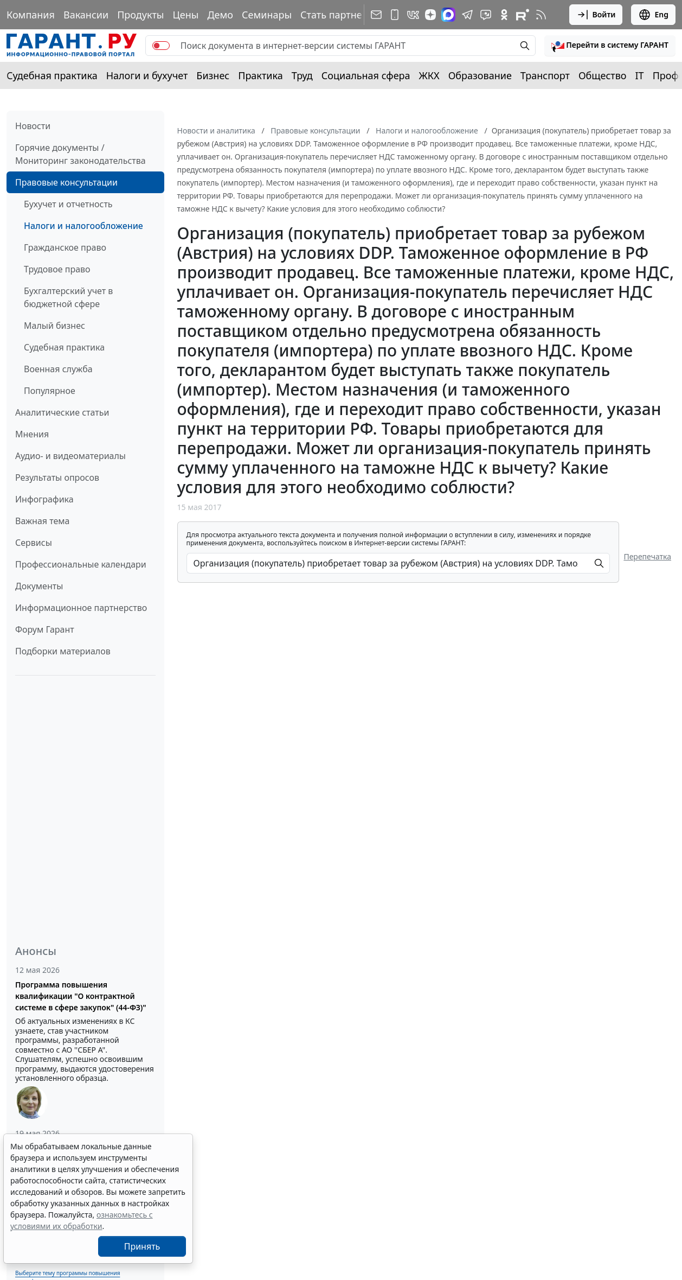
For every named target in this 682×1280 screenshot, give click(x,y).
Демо (220, 14)
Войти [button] (596, 14)
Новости (32, 126)
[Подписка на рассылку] (376, 14)
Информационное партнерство (81, 608)
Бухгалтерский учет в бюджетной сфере (68, 297)
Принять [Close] (142, 1246)
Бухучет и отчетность (68, 204)
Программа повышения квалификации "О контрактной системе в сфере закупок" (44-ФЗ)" (80, 995)
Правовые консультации (66, 182)
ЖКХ (429, 75)
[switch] (161, 45)
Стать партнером (340, 14)
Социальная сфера (365, 75)
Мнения (32, 434)
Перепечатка (647, 556)
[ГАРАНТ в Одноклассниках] (504, 14)
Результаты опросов (57, 477)
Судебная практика (52, 75)
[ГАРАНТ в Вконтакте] (413, 14)
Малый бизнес (54, 326)
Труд (302, 75)
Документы (39, 586)
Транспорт (545, 75)
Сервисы (33, 543)
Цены (185, 14)
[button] (609, 45)
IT (639, 75)
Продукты (140, 14)
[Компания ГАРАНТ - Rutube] (522, 14)
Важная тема (42, 521)
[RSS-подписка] (541, 14)
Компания (31, 14)
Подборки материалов (63, 651)
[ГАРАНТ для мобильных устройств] (394, 14)
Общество (602, 75)
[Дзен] (430, 14)
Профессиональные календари (80, 564)
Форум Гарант (44, 629)
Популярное (49, 391)
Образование (480, 75)
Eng (653, 14)
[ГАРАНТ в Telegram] (467, 14)
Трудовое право (57, 269)
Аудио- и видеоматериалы (70, 456)
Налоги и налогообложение (83, 226)
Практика (260, 75)
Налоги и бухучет (147, 75)
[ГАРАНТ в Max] (448, 15)
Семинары (267, 14)
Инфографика (44, 499)
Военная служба (58, 369)
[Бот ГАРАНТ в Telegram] (485, 14)
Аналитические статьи (62, 412)
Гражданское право (65, 247)
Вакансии (85, 14)
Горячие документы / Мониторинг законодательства (80, 154)
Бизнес (212, 75)
